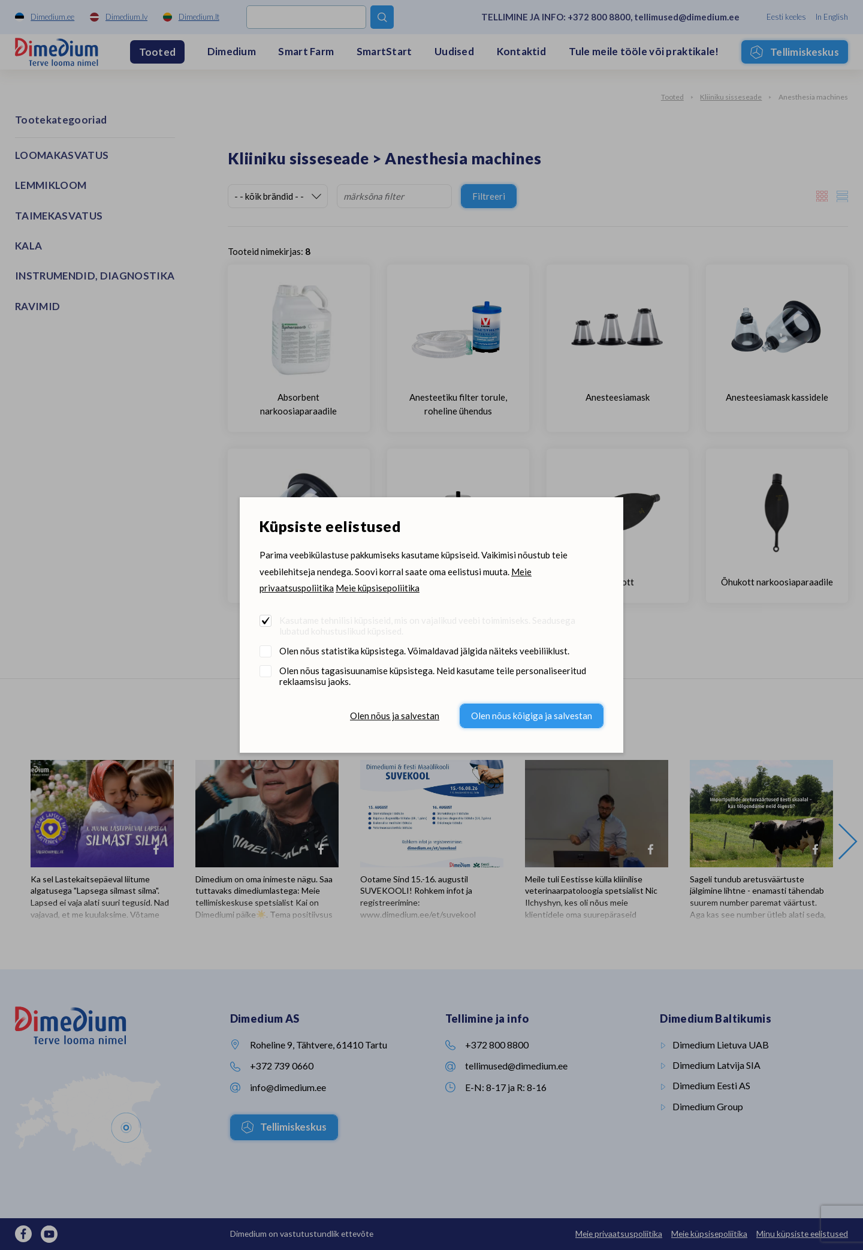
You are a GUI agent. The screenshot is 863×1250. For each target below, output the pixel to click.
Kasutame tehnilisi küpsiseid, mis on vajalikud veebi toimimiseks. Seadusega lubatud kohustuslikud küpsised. (427, 625)
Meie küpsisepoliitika (378, 587)
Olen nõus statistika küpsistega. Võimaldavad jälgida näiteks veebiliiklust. (424, 650)
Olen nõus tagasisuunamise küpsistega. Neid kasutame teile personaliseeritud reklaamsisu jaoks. (432, 676)
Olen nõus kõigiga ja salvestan (531, 715)
